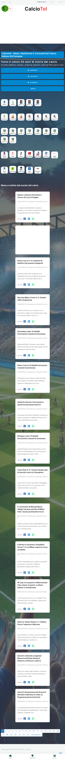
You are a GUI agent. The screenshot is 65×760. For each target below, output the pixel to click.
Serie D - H (4, 141)
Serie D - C (21, 133)
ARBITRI (33, 88)
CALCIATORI (32, 76)
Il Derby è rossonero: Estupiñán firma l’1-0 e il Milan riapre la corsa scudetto (32, 547)
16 (58, 731)
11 (37, 731)
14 (50, 731)
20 (15, 735)
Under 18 (29, 119)
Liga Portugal (38, 156)
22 (24, 735)
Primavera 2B (21, 119)
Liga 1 (12, 156)
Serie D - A (4, 133)
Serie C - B (29, 104)
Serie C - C (38, 104)
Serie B (13, 104)
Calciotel (28, 749)
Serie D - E (37, 133)
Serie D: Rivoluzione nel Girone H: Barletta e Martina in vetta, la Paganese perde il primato (31, 694)
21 (19, 735)
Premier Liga (21, 171)
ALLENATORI (32, 82)
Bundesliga (29, 156)
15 (54, 731)
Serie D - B (12, 133)
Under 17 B (46, 119)
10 (33, 731)
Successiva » (36, 735)
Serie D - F (46, 133)
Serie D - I (12, 141)
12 (41, 731)
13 (45, 731)
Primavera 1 (4, 119)
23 (28, 735)
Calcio (36, 8)
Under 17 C (54, 119)
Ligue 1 (21, 156)
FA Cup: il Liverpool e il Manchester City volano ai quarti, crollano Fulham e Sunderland (32, 585)
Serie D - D (29, 133)
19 (11, 735)
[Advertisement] (32, 28)
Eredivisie (46, 156)
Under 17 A (38, 119)
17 (3, 735)
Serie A (4, 104)
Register (60, 2)
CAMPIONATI (32, 70)
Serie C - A (21, 104)
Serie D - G (54, 133)
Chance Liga (13, 171)
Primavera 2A (12, 119)
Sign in (52, 2)
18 (7, 735)
